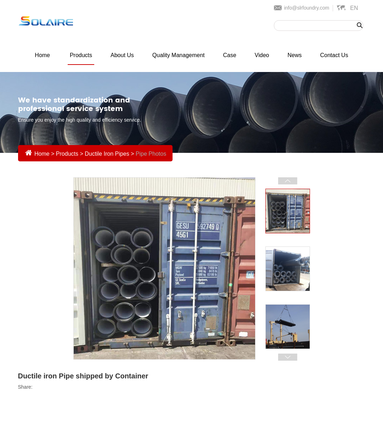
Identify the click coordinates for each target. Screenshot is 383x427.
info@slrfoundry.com (307, 8)
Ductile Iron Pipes (107, 154)
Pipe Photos (151, 154)
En (354, 8)
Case (229, 55)
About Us (122, 55)
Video (262, 55)
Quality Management (178, 55)
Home (42, 55)
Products (81, 55)
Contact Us (334, 55)
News (295, 55)
